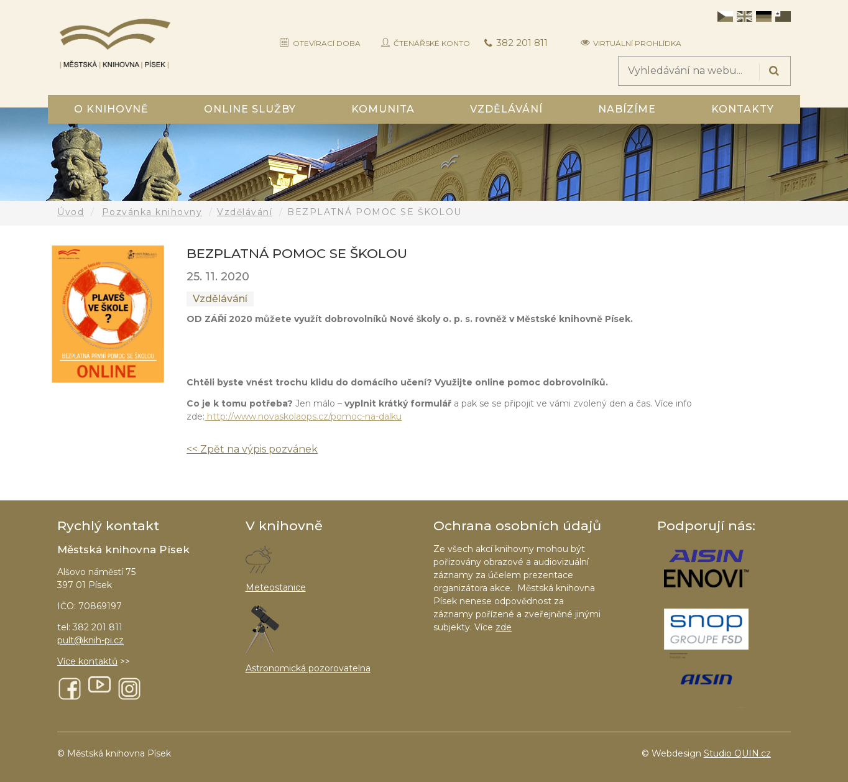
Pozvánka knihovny (152, 212)
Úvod (70, 212)
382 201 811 (522, 42)
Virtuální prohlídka (637, 43)
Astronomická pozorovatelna (308, 668)
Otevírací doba (327, 43)
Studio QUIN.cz (737, 753)
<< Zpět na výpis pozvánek (252, 449)
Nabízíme (627, 109)
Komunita (383, 109)
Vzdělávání (506, 109)
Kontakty (742, 109)
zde (503, 627)
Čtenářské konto (432, 43)
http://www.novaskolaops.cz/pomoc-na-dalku (303, 416)
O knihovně (111, 109)
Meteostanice (276, 587)
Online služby (250, 109)
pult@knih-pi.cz (90, 640)
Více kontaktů (87, 661)
